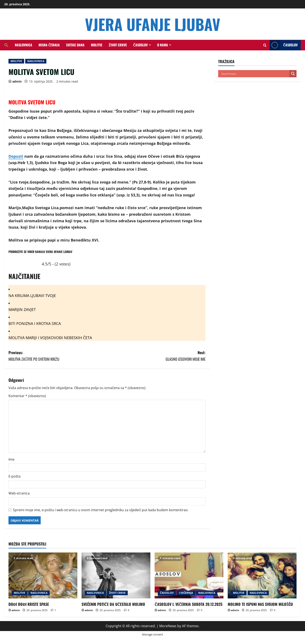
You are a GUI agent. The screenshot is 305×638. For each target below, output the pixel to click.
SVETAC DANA (75, 44)
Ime (11, 459)
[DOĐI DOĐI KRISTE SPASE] (42, 575)
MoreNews (167, 626)
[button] (8, 45)
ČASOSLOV (140, 44)
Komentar (27, 396)
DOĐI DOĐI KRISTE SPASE (28, 604)
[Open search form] (264, 45)
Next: (156, 356)
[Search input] (254, 73)
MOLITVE (96, 44)
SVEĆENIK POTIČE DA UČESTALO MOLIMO (113, 604)
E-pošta (14, 476)
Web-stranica (19, 493)
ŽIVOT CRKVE (118, 44)
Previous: (57, 356)
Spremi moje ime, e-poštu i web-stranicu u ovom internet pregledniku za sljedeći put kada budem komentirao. (101, 510)
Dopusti (15, 156)
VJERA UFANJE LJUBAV (152, 24)
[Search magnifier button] (293, 73)
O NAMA (162, 44)
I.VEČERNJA (186, 593)
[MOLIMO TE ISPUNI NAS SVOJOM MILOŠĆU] (262, 575)
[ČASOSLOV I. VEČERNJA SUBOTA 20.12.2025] (189, 575)
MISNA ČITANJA (49, 44)
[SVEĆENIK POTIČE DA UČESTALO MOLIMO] (116, 575)
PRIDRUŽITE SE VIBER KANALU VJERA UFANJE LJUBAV (40, 251)
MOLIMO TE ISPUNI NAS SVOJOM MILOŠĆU (260, 604)
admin (17, 81)
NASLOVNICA (23, 44)
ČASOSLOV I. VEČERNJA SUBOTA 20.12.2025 (188, 604)
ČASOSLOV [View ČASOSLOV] (284, 45)
